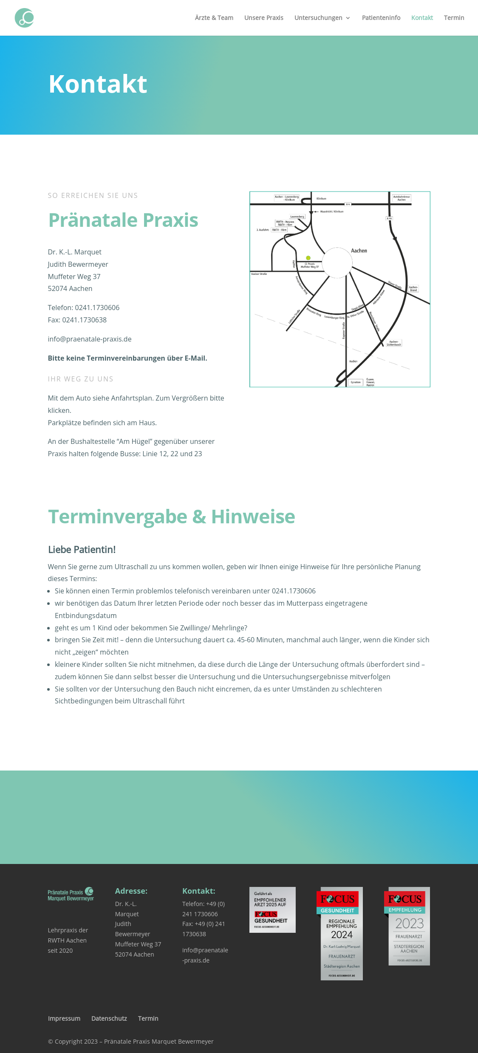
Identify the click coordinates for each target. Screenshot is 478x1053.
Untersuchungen (318, 18)
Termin (454, 18)
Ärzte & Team (214, 18)
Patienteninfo (381, 18)
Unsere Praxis (263, 18)
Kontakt (422, 18)
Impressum (64, 1018)
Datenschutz (109, 1018)
